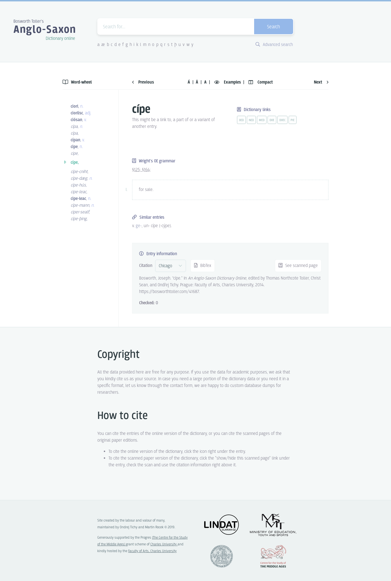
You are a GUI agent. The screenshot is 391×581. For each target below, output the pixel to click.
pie (293, 120)
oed (241, 120)
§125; (137, 170)
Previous (143, 82)
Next (321, 82)
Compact (261, 82)
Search (273, 27)
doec (282, 120)
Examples (228, 82)
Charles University (164, 544)
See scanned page (298, 266)
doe (272, 120)
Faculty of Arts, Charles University (152, 551)
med (261, 120)
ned (251, 120)
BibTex (202, 266)
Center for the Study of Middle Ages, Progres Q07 (273, 556)
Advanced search (274, 45)
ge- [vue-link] (139, 226)
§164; (146, 170)
